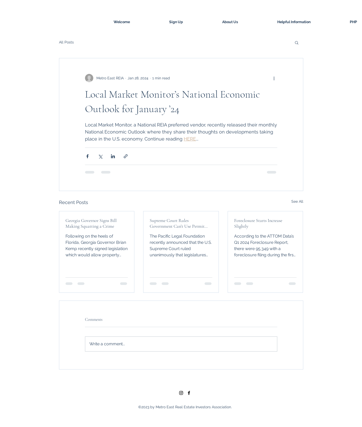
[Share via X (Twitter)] (100, 156)
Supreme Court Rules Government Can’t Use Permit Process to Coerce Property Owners (177, 223)
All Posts (66, 42)
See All (297, 201)
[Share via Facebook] (87, 156)
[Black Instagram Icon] (181, 393)
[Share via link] (125, 156)
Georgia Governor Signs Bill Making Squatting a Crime (91, 223)
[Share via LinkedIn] (112, 156)
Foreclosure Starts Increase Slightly (258, 223)
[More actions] (274, 78)
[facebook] (189, 393)
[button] (296, 42)
